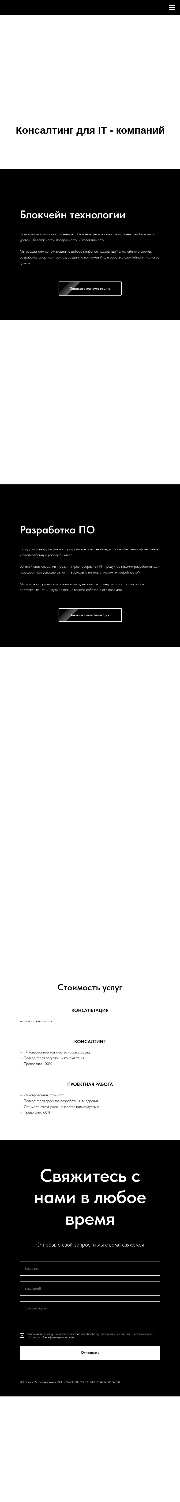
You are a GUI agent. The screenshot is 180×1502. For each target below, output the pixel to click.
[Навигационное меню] (172, 7)
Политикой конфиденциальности (51, 1337)
